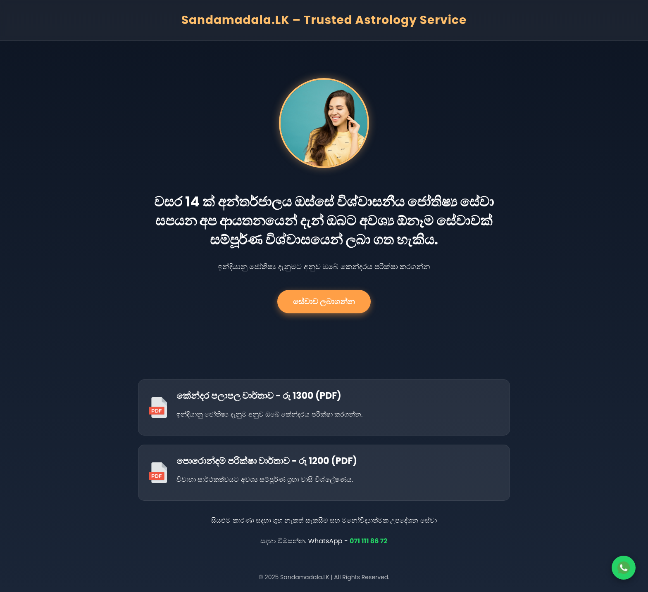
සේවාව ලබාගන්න (324, 301)
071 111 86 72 (369, 541)
